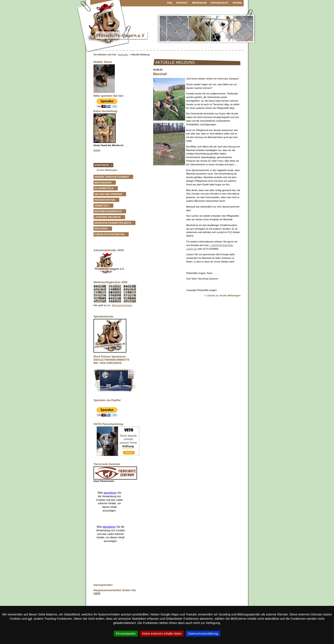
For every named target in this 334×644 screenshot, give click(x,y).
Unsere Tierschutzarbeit (111, 177)
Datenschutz (219, 2)
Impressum (199, 2)
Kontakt (182, 2)
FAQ (169, 2)
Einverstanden (126, 633)
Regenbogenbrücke (108, 211)
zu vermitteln (104, 188)
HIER (97, 593)
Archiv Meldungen (107, 170)
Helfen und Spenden (108, 194)
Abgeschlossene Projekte (112, 223)
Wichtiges (101, 228)
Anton (97, 150)
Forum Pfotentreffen (109, 234)
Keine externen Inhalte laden (161, 633)
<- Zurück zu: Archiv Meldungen (222, 295)
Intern (237, 2)
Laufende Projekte (107, 217)
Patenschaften (104, 200)
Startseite (123, 54)
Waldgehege (103, 182)
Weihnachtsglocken (122, 305)
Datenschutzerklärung (203, 633)
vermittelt (101, 205)
